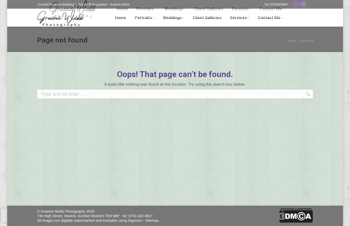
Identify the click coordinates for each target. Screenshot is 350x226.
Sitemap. (152, 220)
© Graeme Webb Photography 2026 (66, 211)
